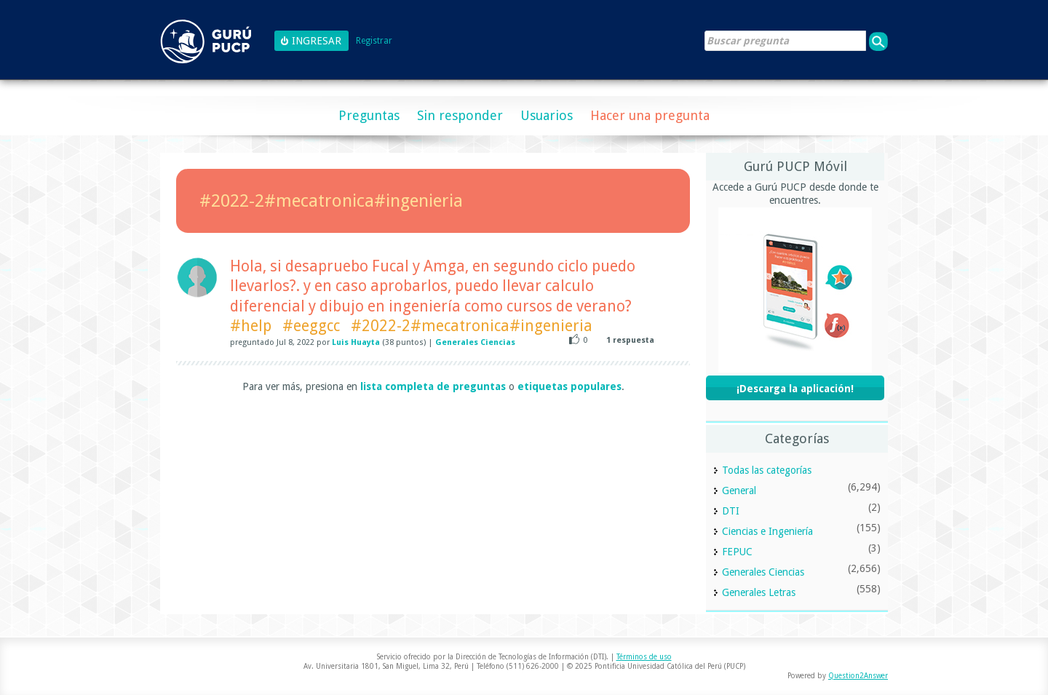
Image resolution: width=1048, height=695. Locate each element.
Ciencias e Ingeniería (767, 531)
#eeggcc (311, 326)
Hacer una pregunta (650, 115)
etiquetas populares (569, 386)
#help (250, 326)
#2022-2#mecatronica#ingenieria (471, 326)
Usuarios (546, 115)
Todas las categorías (766, 470)
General (739, 490)
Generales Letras (758, 592)
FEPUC (737, 551)
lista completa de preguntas (433, 386)
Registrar (374, 41)
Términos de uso (644, 657)
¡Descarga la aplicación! (795, 388)
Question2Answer (858, 676)
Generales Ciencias (475, 342)
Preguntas (369, 115)
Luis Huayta (356, 342)
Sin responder (460, 115)
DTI (730, 511)
